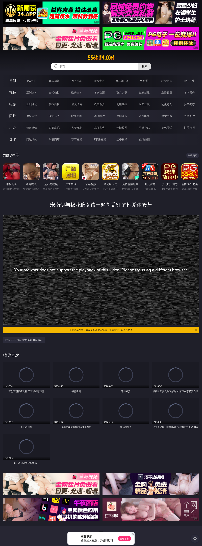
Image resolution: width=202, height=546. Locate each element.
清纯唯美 (144, 116)
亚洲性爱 (31, 104)
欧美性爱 (99, 104)
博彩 (12, 80)
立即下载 (124, 538)
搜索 (144, 66)
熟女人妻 (121, 92)
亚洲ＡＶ (31, 92)
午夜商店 (54, 139)
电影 (12, 104)
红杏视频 (121, 139)
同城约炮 (31, 139)
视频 (12, 92)
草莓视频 (76, 139)
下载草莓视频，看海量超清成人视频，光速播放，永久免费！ (133, 330)
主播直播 (166, 92)
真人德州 (54, 81)
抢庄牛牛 (189, 81)
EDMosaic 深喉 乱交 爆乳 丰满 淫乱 (24, 340)
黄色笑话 (166, 128)
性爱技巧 (189, 128)
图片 (12, 116)
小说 (12, 127)
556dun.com (101, 57)
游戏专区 (99, 81)
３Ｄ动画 (99, 92)
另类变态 (189, 104)
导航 (12, 139)
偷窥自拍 (31, 116)
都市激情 (31, 128)
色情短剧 (144, 139)
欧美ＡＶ (76, 92)
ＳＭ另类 (189, 92)
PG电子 (31, 81)
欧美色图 (76, 116)
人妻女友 (76, 128)
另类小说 (144, 128)
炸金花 (144, 81)
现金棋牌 (166, 81)
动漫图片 (99, 116)
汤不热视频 (99, 139)
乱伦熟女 (166, 104)
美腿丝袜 (121, 116)
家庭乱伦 (54, 128)
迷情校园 (121, 128)
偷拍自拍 (54, 104)
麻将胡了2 (122, 81)
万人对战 (76, 81)
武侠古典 (99, 128)
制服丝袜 (121, 104)
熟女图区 (166, 116)
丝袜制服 (144, 92)
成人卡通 (76, 104)
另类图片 (189, 116)
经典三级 (144, 104)
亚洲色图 (54, 116)
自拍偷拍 (54, 92)
